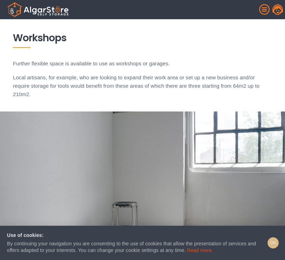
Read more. (200, 250)
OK (273, 242)
